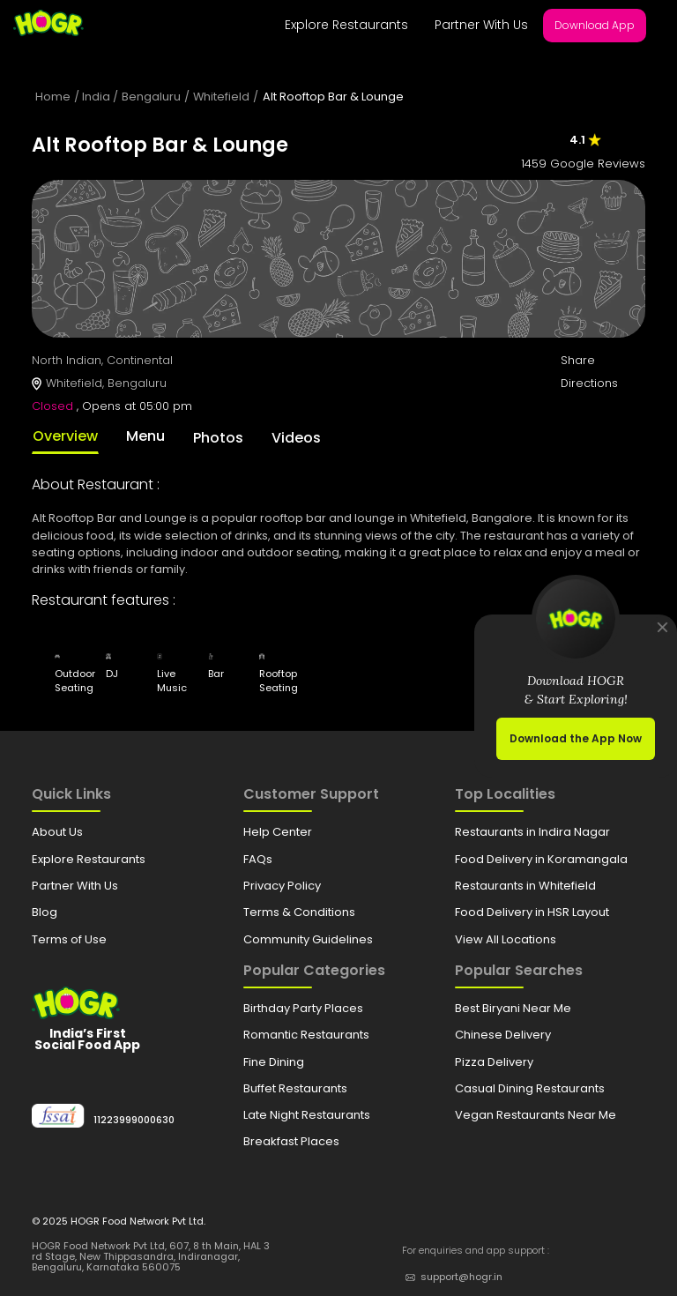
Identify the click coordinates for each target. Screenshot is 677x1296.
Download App (594, 25)
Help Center (277, 831)
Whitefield (221, 96)
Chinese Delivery (503, 1034)
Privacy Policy (282, 885)
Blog (44, 912)
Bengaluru (151, 96)
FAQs (257, 859)
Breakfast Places (291, 1141)
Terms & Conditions (299, 912)
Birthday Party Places (303, 1008)
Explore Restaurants (346, 25)
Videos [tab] (296, 438)
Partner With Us (481, 25)
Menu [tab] (145, 436)
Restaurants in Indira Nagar (532, 831)
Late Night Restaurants (306, 1114)
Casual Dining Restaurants (530, 1088)
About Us (57, 831)
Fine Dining (273, 1062)
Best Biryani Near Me (513, 1008)
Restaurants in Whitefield (525, 885)
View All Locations (505, 939)
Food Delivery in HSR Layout (532, 912)
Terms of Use (69, 939)
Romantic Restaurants (306, 1034)
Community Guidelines (308, 939)
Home (53, 96)
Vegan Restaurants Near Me (535, 1114)
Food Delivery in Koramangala (541, 859)
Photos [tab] (218, 438)
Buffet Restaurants (295, 1088)
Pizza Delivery (494, 1062)
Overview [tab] (65, 436)
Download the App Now (576, 738)
